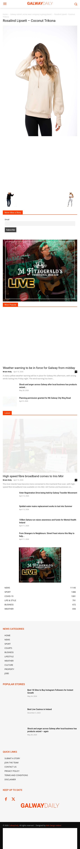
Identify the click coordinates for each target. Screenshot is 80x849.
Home (5, 14)
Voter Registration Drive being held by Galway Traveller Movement (48, 493)
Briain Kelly (7, 372)
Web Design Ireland (53, 825)
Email (7, 219)
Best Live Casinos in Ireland (39, 709)
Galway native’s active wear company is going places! (31, 14)
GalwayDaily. (14, 825)
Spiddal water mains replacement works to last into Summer (45, 506)
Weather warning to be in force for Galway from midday (39, 368)
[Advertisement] (40, 164)
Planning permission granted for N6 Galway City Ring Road (45, 398)
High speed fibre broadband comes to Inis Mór (33, 476)
